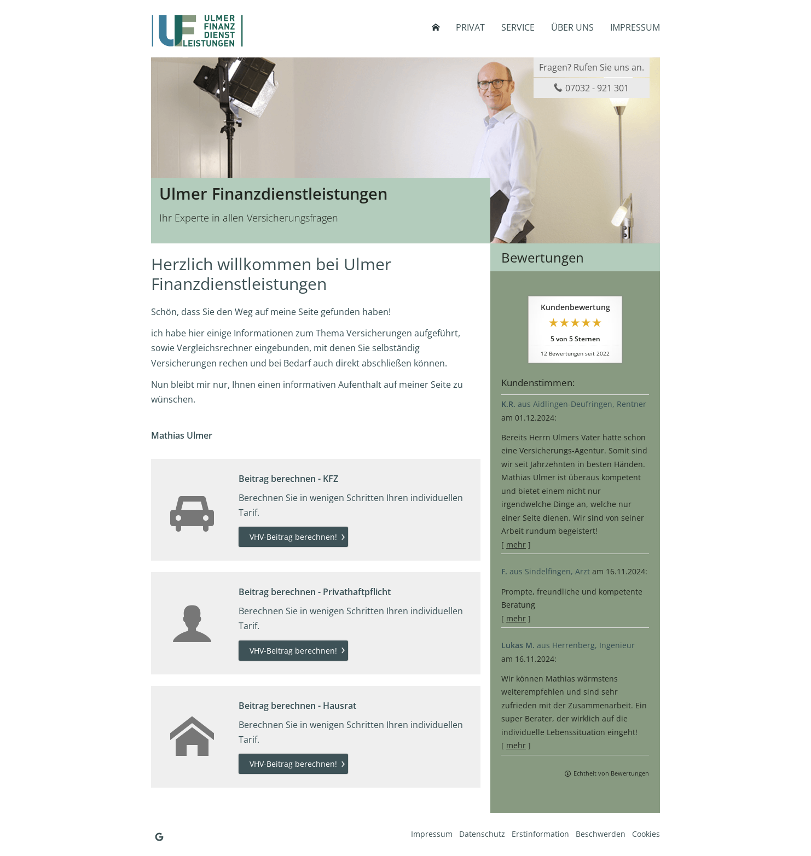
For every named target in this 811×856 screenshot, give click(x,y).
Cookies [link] (646, 834)
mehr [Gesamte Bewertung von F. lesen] (516, 618)
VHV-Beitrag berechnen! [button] (293, 537)
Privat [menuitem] (470, 27)
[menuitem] (435, 27)
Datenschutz (482, 834)
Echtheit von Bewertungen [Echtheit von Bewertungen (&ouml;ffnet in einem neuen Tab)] (611, 773)
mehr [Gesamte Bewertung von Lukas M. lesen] (516, 745)
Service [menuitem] (518, 27)
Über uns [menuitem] (572, 27)
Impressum (432, 834)
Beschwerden (600, 834)
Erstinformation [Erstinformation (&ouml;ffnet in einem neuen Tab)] (540, 834)
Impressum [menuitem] (635, 27)
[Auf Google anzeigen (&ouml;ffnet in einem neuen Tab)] (159, 837)
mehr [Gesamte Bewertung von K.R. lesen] (516, 544)
